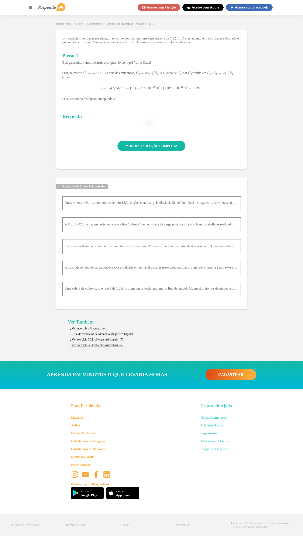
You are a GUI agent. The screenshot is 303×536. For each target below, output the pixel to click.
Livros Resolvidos (83, 433)
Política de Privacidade (25, 524)
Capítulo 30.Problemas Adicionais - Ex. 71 (131, 23)
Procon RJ (182, 524)
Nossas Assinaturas (213, 417)
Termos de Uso (75, 524)
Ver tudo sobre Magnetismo (88, 328)
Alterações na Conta (214, 441)
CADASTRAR (231, 374)
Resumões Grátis (82, 457)
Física (79, 23)
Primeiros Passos (211, 425)
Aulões (75, 425)
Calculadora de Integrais (88, 441)
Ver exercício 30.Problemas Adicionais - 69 (97, 345)
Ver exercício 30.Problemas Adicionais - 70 (97, 339)
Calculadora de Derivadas (89, 449)
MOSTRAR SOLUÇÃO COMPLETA (152, 146)
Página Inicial (64, 23)
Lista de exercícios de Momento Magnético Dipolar (102, 334)
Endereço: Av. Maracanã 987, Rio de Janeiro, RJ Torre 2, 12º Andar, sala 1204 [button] (262, 524)
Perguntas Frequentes (215, 449)
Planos (125, 524)
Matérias (77, 417)
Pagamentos (208, 433)
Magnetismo (94, 23)
